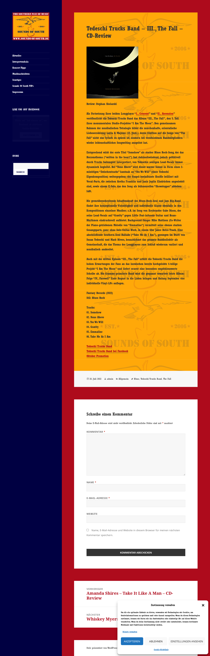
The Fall (167, 378)
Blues (136, 378)
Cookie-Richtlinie (161, 649)
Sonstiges (16, 79)
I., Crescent (142, 113)
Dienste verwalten (130, 632)
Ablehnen (156, 641)
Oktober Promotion (98, 356)
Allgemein (123, 378)
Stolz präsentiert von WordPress (102, 647)
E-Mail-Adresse (98, 498)
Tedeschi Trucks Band (99, 346)
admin (110, 378)
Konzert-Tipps (19, 67)
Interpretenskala (20, 61)
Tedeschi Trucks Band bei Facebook (107, 351)
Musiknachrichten (21, 73)
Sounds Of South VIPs (23, 85)
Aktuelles (16, 55)
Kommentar (96, 431)
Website (92, 513)
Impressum (17, 92)
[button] (203, 605)
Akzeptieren (132, 641)
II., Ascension (165, 113)
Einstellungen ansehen (187, 641)
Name (91, 482)
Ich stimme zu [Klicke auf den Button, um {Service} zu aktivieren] (31, 135)
